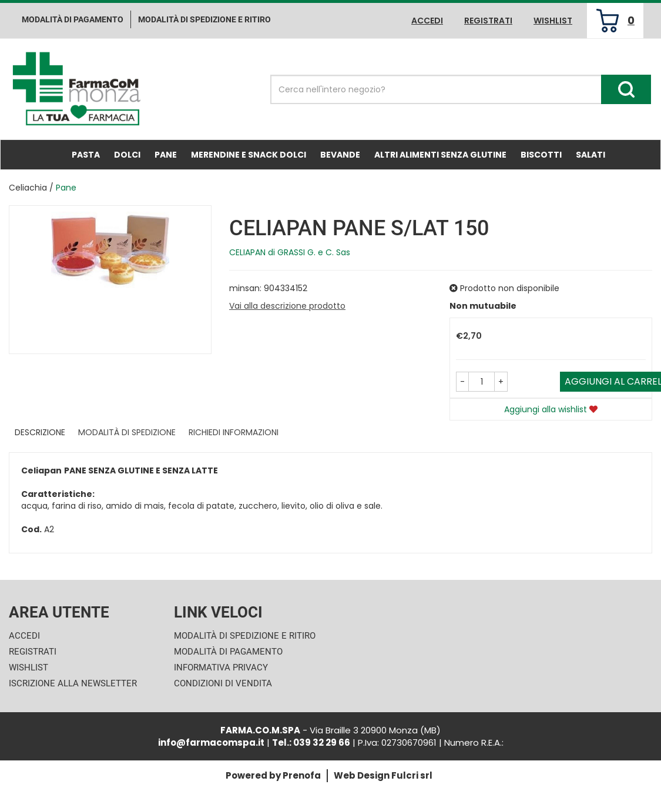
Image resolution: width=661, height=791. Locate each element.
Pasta (86, 155)
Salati (590, 155)
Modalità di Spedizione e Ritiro (245, 635)
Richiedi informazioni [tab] (234, 432)
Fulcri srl (411, 775)
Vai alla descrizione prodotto (287, 306)
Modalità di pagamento (72, 19)
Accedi (427, 20)
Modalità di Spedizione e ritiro (204, 19)
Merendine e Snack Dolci (248, 155)
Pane (166, 155)
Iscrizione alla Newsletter (73, 683)
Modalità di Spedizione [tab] (127, 432)
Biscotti (541, 155)
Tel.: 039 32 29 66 (311, 742)
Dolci (127, 155)
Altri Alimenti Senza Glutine (440, 155)
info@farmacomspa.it (211, 742)
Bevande (340, 155)
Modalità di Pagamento (228, 651)
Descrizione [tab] (40, 432)
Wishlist (553, 20)
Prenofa (302, 775)
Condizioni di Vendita (223, 683)
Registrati (488, 20)
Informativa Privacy (221, 667)
